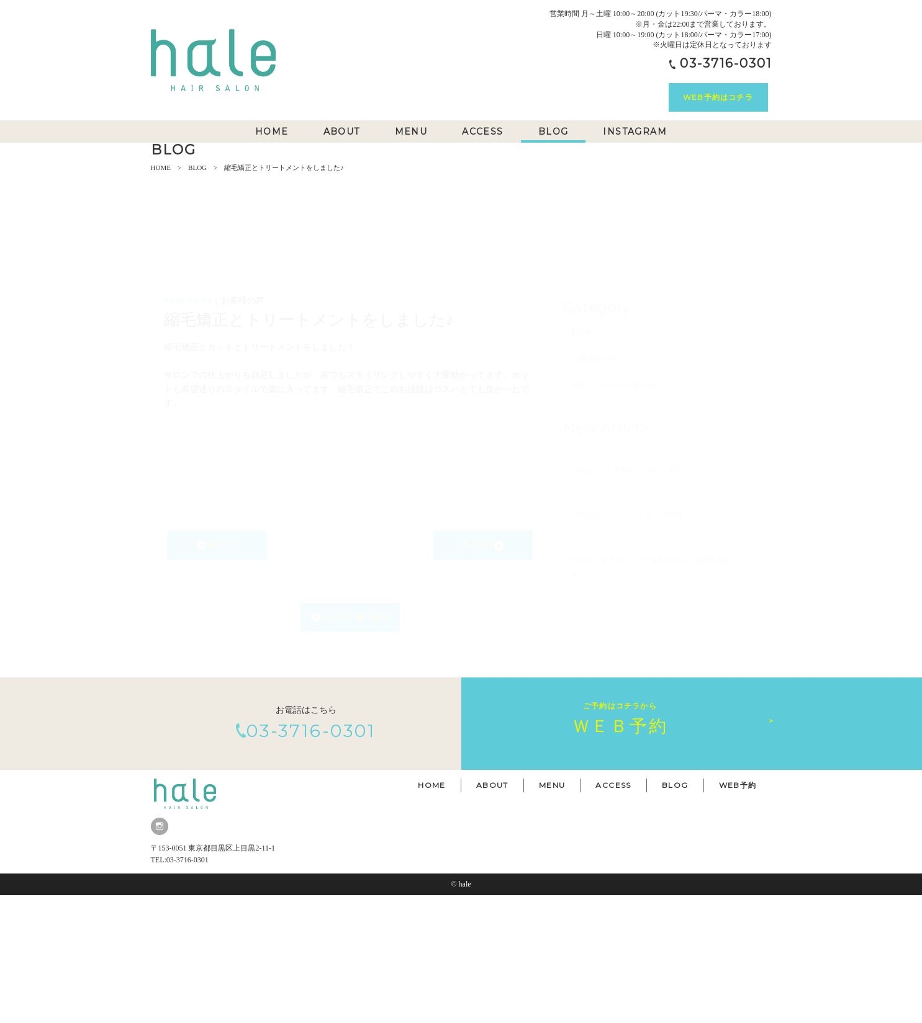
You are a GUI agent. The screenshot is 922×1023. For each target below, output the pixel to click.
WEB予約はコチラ (718, 97)
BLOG (197, 295)
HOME (161, 295)
